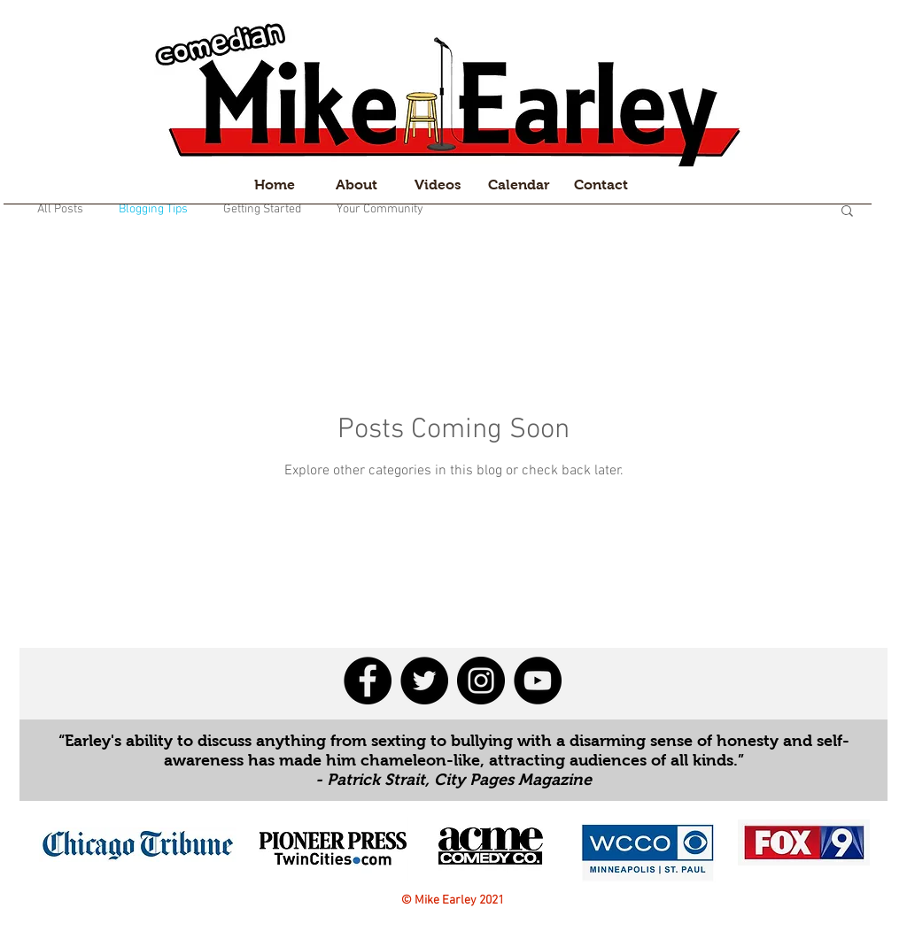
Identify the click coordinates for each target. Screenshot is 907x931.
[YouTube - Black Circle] (538, 680)
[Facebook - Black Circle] (367, 680)
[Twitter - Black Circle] (424, 680)
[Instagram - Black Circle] (481, 680)
